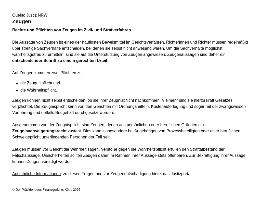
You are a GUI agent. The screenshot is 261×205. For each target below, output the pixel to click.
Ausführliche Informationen (36, 174)
